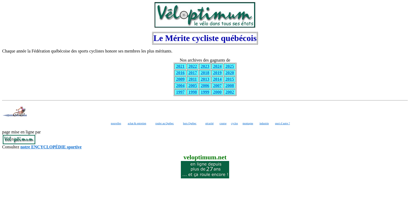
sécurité (209, 123)
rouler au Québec (164, 123)
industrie (264, 123)
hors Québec (189, 123)
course (222, 123)
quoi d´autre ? (282, 123)
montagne (248, 123)
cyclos (234, 123)
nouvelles (116, 123)
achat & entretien (137, 123)
